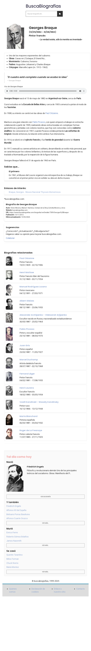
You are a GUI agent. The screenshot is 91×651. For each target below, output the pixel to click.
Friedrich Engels (13, 506)
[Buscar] (60, 14)
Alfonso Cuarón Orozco (17, 518)
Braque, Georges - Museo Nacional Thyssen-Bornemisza (34, 192)
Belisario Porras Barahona (18, 514)
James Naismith (13, 541)
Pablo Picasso (38, 122)
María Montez (12, 567)
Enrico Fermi (12, 532)
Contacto (80, 589)
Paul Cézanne (51, 113)
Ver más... (45, 523)
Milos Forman (12, 559)
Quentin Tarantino (14, 555)
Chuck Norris (12, 563)
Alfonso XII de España (16, 510)
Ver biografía (46, 496)
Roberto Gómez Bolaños (17, 536)
